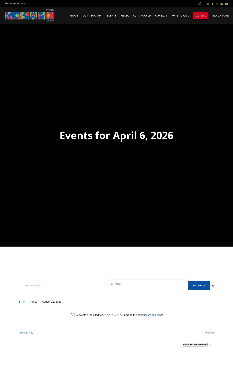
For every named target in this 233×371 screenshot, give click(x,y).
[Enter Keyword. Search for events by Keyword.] (63, 285)
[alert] (117, 314)
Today (33, 301)
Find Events (199, 285)
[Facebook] (212, 4)
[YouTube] (226, 4)
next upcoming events (150, 314)
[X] (208, 4)
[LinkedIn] (222, 4)
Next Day (209, 332)
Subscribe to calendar (195, 344)
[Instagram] (217, 4)
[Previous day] (19, 301)
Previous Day (26, 332)
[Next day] (24, 301)
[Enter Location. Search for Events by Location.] (147, 284)
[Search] (200, 4)
